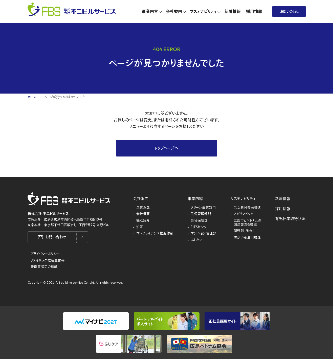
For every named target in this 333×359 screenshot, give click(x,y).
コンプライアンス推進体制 (154, 234)
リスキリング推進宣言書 (48, 261)
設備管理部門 (201, 214)
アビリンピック (244, 214)
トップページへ (166, 148)
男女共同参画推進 (247, 208)
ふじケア (197, 240)
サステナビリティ (243, 198)
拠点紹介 (143, 221)
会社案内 (140, 198)
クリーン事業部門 (203, 208)
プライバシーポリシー (45, 254)
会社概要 (143, 214)
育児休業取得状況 (290, 218)
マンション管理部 (203, 234)
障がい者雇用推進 (247, 238)
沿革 (139, 227)
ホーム (32, 97)
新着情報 (282, 198)
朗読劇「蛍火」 (244, 231)
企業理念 (143, 208)
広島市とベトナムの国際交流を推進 (247, 223)
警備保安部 (199, 221)
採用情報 (282, 209)
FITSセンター (200, 227)
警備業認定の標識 (44, 267)
